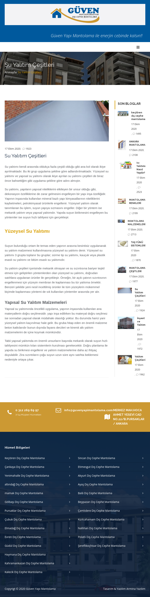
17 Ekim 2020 (13, 148)
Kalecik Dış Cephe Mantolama (23, 572)
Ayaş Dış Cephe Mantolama (95, 484)
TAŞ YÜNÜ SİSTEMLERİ (138, 244)
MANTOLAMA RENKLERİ (137, 201)
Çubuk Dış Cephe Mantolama (23, 519)
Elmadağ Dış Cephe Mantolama (24, 528)
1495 (138, 133)
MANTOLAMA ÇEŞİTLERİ (137, 270)
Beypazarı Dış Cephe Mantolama (98, 502)
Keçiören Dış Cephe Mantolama (25, 458)
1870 (138, 260)
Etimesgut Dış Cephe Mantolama (98, 467)
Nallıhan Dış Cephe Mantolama (97, 528)
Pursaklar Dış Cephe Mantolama (25, 510)
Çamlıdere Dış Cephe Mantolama (99, 510)
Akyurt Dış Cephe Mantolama (96, 475)
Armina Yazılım (135, 589)
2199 (135, 213)
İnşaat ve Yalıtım (141, 321)
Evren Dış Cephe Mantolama (23, 537)
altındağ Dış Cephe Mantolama (24, 484)
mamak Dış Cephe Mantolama (24, 493)
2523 (139, 192)
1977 (135, 281)
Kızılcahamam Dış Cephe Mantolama (101, 519)
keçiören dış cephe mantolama (138, 116)
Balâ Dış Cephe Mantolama (95, 493)
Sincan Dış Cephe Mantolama (96, 458)
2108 (135, 155)
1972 (139, 348)
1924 (142, 310)
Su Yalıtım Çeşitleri (140, 292)
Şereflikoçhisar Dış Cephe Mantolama (101, 546)
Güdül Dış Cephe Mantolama (23, 546)
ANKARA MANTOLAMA (137, 143)
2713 (133, 234)
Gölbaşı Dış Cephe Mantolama (24, 502)
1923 (28, 148)
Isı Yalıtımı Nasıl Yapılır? (141, 167)
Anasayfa (10, 72)
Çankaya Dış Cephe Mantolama (24, 467)
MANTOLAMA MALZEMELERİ (136, 223)
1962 (142, 374)
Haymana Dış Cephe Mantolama (25, 554)
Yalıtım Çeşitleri (140, 358)
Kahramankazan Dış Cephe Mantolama (29, 563)
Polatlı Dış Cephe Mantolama (96, 537)
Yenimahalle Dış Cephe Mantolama (27, 475)
